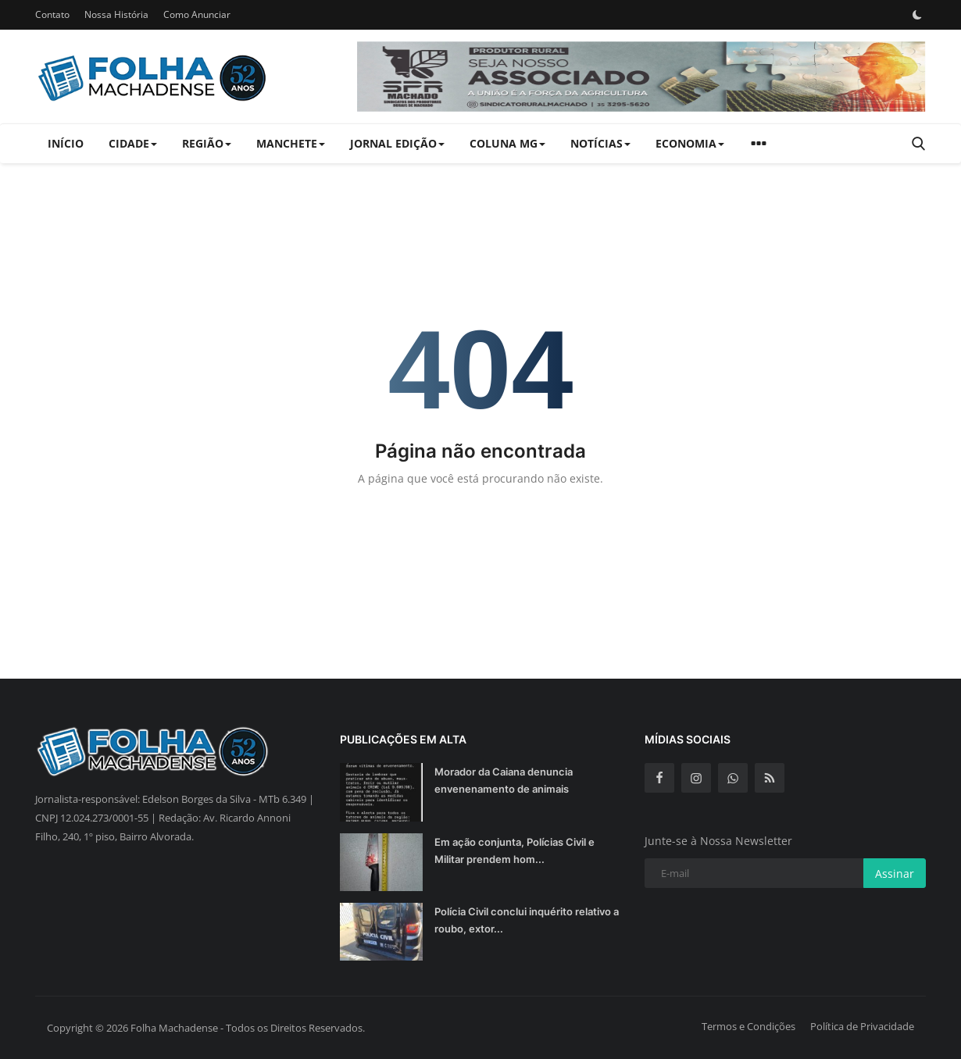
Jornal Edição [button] (397, 143)
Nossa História (116, 14)
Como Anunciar (196, 14)
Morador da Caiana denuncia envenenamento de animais (503, 780)
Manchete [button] (290, 143)
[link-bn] (641, 76)
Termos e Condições (748, 1026)
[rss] (769, 778)
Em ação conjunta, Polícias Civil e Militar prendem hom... (514, 850)
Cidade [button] (133, 143)
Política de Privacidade (862, 1026)
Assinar (894, 873)
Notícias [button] (600, 143)
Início (66, 143)
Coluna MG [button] (507, 143)
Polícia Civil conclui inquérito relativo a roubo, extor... (526, 920)
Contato (52, 14)
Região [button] (206, 143)
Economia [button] (690, 143)
